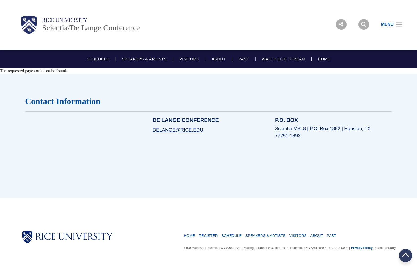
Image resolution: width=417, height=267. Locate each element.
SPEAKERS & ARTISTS (144, 59)
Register (208, 236)
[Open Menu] (388, 24)
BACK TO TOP (405, 255)
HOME (324, 59)
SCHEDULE (98, 59)
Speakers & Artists (265, 236)
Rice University (64, 20)
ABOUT (219, 59)
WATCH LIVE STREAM (283, 59)
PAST (244, 59)
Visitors (298, 236)
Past (331, 236)
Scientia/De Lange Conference (91, 27)
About (316, 236)
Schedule (232, 236)
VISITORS (189, 59)
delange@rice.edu (178, 130)
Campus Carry (385, 248)
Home (189, 236)
